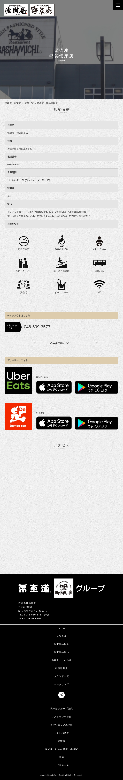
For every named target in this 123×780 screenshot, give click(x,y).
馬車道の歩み (61, 644)
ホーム (61, 628)
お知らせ (61, 636)
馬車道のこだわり (61, 660)
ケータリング (61, 684)
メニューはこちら (60, 342)
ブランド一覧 (61, 676)
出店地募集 (61, 668)
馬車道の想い (61, 652)
